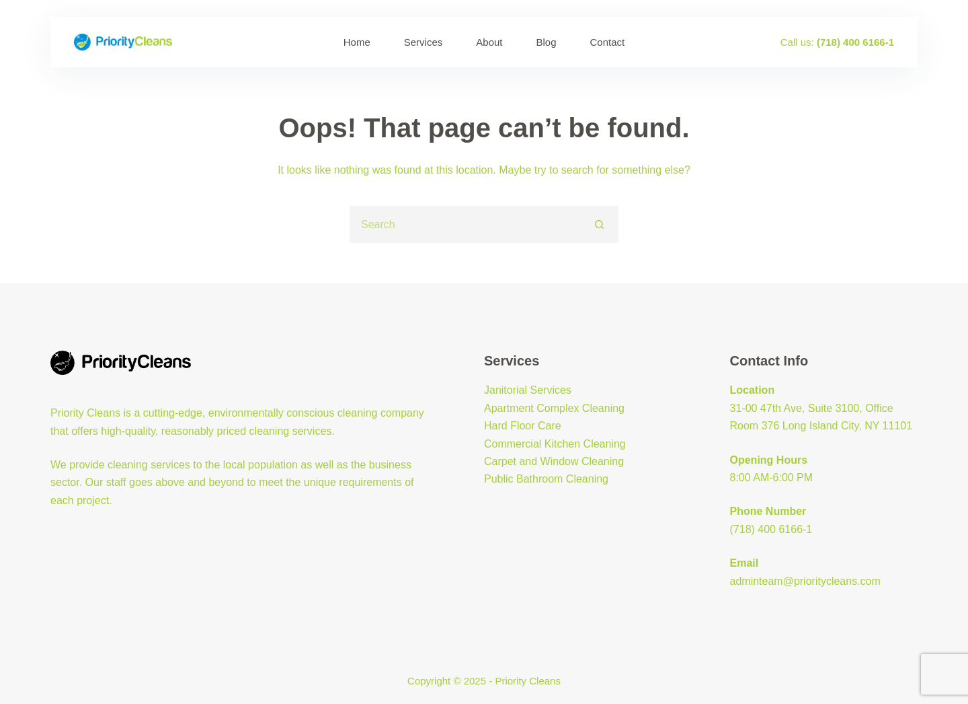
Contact (607, 42)
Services (423, 42)
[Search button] (599, 224)
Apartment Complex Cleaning (554, 408)
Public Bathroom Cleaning (546, 479)
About (489, 42)
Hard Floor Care (522, 425)
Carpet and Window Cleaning (554, 461)
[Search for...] (465, 224)
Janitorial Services (527, 390)
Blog (546, 42)
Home (357, 42)
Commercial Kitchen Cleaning (555, 444)
